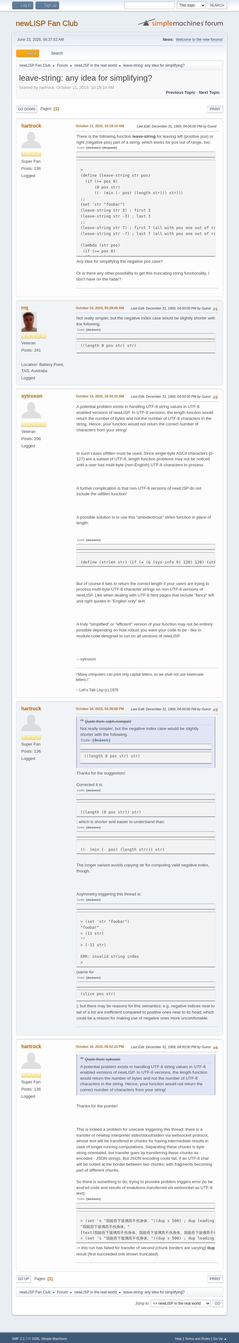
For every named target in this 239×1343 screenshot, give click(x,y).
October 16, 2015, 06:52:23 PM (100, 1045)
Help (178, 1336)
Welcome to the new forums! (199, 39)
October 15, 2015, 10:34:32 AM (100, 396)
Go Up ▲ (220, 1336)
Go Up (23, 1276)
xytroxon (31, 395)
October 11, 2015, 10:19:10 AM (100, 126)
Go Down (26, 109)
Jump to (142, 1301)
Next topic (209, 92)
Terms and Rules (197, 1336)
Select (93, 148)
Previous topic (180, 92)
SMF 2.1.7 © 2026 (25, 1336)
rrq (24, 307)
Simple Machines (54, 1336)
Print (215, 109)
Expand (109, 148)
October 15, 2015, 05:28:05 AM (100, 307)
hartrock (31, 125)
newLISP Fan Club (47, 23)
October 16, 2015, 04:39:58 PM (100, 708)
